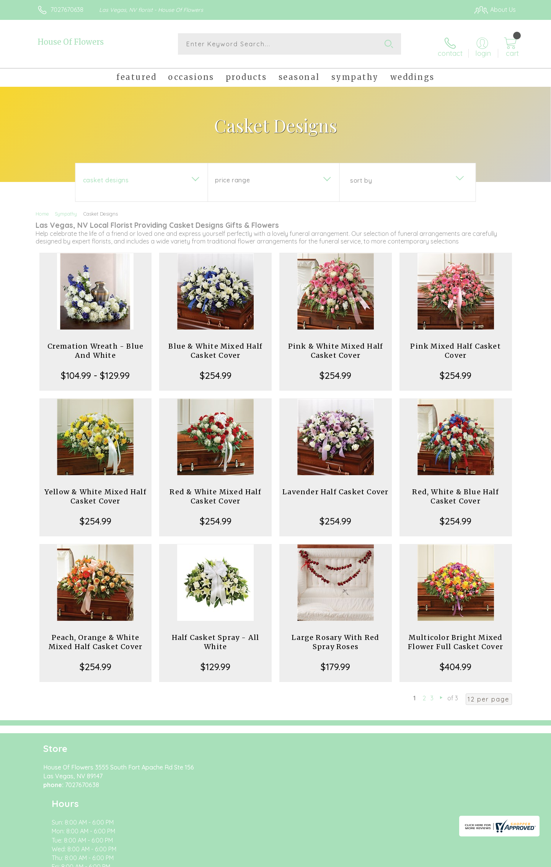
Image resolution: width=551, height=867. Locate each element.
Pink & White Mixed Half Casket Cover (335, 347)
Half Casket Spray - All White (215, 638)
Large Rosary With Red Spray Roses (335, 638)
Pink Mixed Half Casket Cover (455, 347)
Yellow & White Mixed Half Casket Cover (95, 492)
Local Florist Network (448, 859)
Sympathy (66, 209)
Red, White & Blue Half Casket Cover (455, 492)
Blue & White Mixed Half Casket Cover (215, 347)
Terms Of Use (348, 859)
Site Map (495, 859)
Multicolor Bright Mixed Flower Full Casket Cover (455, 638)
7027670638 (67, 9)
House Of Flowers (70, 42)
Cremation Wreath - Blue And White (95, 347)
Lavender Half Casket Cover (335, 487)
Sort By (361, 176)
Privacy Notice (393, 859)
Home (42, 209)
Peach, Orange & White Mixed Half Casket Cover (96, 638)
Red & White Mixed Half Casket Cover (215, 492)
